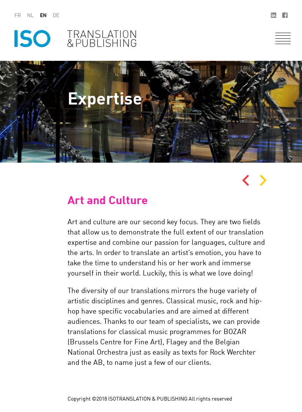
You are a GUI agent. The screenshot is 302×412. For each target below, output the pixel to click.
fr (17, 15)
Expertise (105, 100)
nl (30, 15)
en (43, 15)
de (56, 15)
